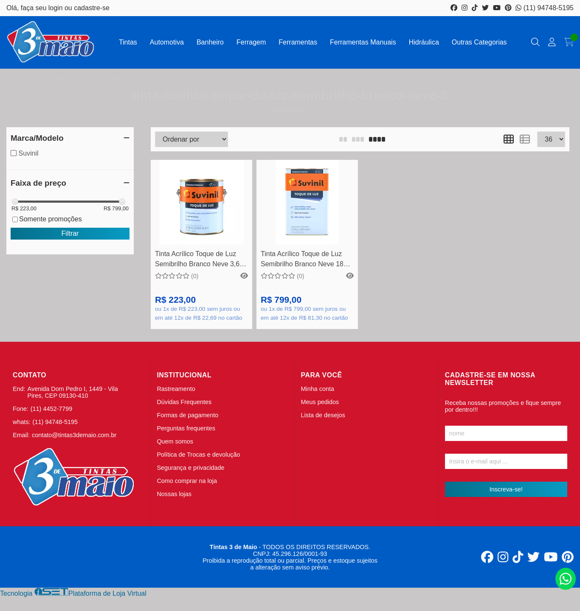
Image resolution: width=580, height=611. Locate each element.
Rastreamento (176, 388)
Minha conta (317, 388)
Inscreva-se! (506, 489)
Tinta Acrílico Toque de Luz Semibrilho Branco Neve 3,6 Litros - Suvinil (197, 260)
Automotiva (167, 42)
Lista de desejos (323, 415)
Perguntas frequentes (186, 428)
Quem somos (175, 441)
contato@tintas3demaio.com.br (74, 435)
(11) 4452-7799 (51, 408)
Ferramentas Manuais (363, 42)
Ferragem (251, 42)
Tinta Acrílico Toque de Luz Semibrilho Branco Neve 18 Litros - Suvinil (302, 260)
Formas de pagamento (187, 415)
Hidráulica (424, 42)
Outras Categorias (479, 42)
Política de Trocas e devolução (198, 454)
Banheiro (210, 42)
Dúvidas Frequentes (184, 402)
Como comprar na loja (187, 480)
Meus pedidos (320, 402)
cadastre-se (92, 7)
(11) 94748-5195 (544, 7)
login (56, 7)
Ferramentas (298, 42)
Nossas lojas (174, 494)
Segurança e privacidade (190, 467)
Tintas (128, 42)
